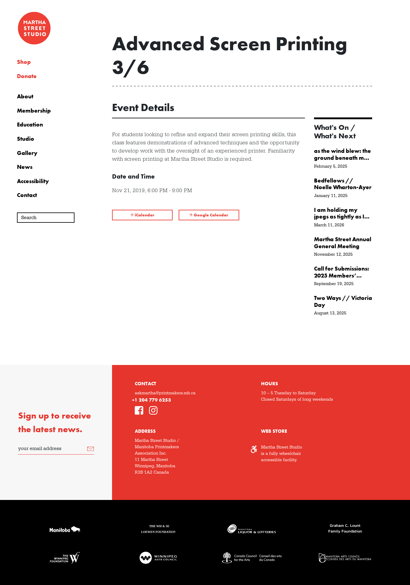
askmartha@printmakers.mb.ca (165, 393)
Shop (24, 62)
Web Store (274, 431)
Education (30, 124)
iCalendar (142, 215)
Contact (27, 195)
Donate (27, 76)
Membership (34, 110)
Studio (25, 139)
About (25, 96)
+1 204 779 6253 (151, 400)
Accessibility (33, 181)
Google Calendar (209, 215)
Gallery (27, 153)
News (24, 167)
